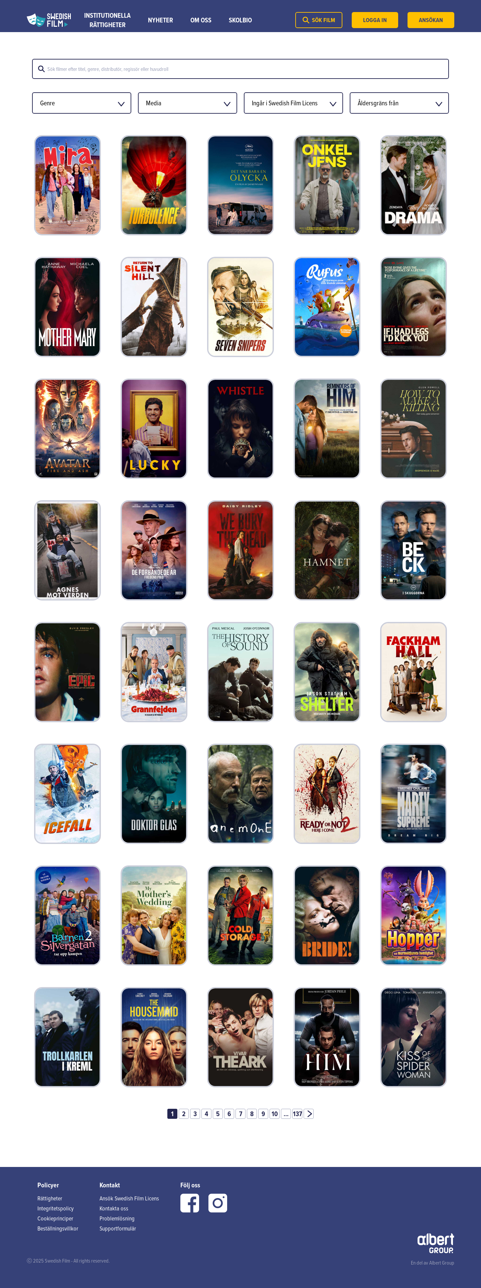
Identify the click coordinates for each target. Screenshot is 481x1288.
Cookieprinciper (55, 1218)
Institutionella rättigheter (107, 20)
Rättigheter (49, 1198)
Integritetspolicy (55, 1208)
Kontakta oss (114, 1208)
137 (297, 1114)
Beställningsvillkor (57, 1228)
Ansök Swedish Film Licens (129, 1198)
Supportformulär (118, 1228)
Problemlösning (117, 1218)
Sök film (319, 20)
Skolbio (240, 20)
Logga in (375, 20)
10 (275, 1114)
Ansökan (431, 20)
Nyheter (160, 20)
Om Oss (200, 20)
